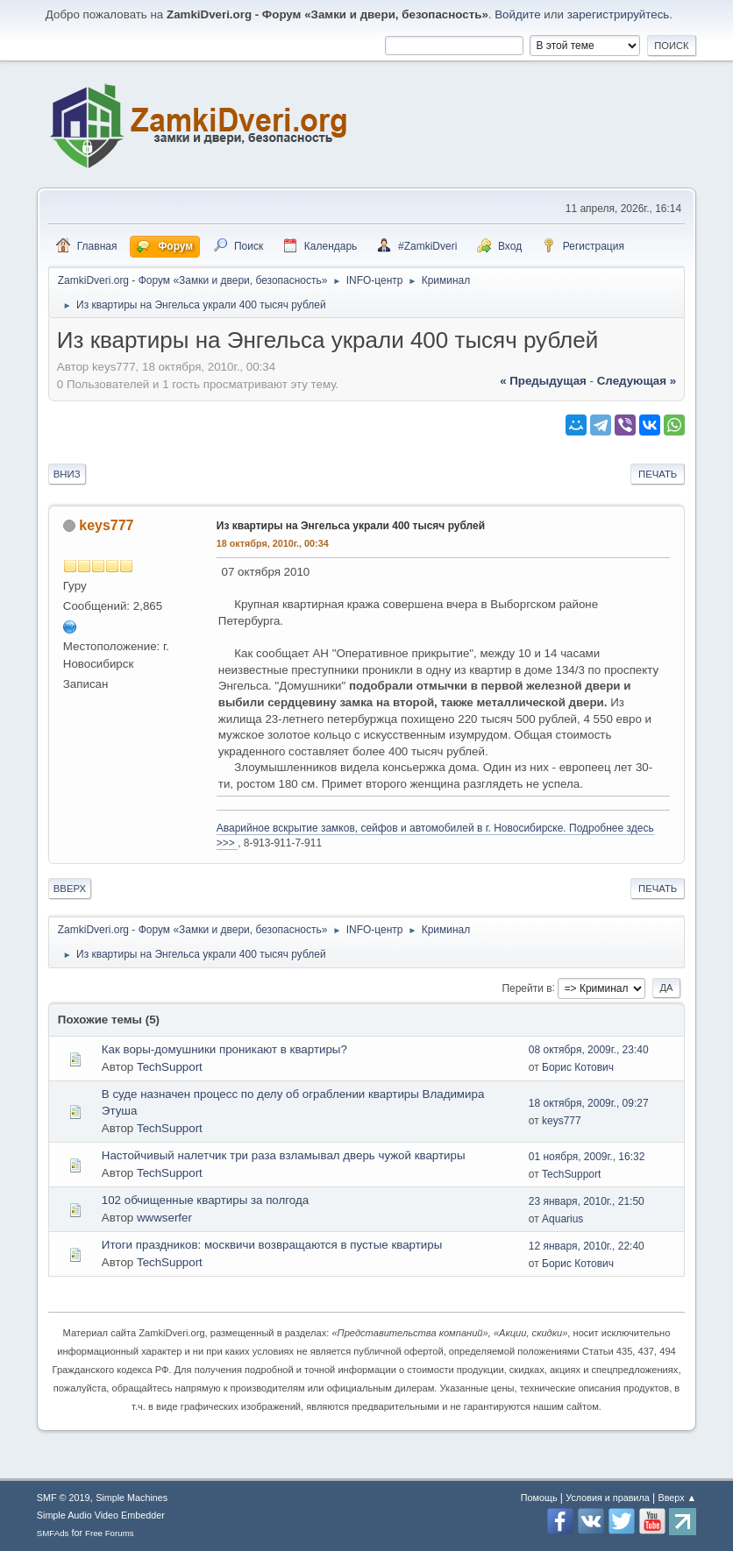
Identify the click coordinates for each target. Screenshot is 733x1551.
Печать (657, 474)
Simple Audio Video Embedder (101, 1515)
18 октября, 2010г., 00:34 (273, 543)
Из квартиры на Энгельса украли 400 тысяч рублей (351, 526)
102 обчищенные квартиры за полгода (205, 1200)
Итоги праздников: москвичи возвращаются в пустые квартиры (272, 1244)
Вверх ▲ (677, 1497)
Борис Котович (578, 1067)
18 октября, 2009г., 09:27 (589, 1103)
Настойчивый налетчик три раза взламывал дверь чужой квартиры (284, 1155)
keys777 (106, 525)
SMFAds (53, 1533)
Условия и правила (607, 1497)
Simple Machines (131, 1497)
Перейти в (527, 987)
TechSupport (170, 1066)
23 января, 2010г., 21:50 (586, 1201)
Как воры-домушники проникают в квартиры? (224, 1049)
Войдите (517, 14)
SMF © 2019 (63, 1497)
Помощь (539, 1497)
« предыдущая (543, 380)
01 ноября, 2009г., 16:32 (587, 1157)
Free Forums (109, 1533)
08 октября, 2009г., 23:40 (589, 1050)
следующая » (636, 380)
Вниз (67, 474)
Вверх (69, 888)
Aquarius (562, 1219)
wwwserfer (164, 1217)
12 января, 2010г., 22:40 (586, 1246)
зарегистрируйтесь (618, 14)
